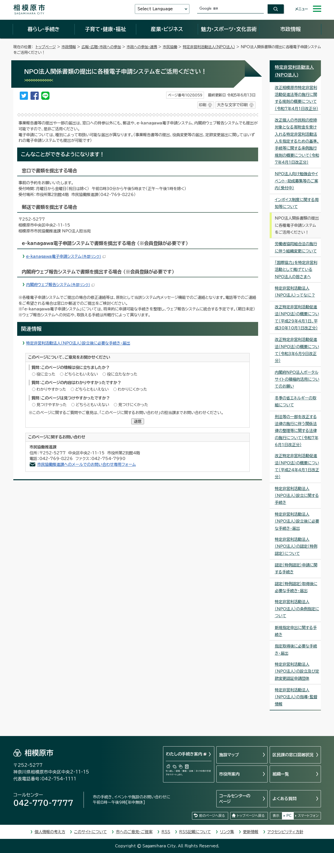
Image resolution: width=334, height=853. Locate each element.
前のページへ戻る (212, 815)
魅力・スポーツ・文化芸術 (229, 29)
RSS (165, 832)
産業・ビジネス (167, 29)
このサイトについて (90, 832)
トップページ (46, 47)
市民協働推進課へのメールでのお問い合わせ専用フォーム (86, 464)
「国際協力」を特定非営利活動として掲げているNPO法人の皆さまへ (296, 270)
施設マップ (229, 755)
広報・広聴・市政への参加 (101, 47)
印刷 (202, 105)
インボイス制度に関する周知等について (297, 203)
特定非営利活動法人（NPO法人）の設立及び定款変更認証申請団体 (297, 671)
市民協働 (170, 47)
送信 (137, 421)
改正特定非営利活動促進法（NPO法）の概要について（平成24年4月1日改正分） (297, 466)
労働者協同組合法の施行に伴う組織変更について (296, 247)
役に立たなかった (122, 374)
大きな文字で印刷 (232, 105)
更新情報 (250, 832)
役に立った (45, 374)
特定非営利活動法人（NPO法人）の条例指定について (297, 609)
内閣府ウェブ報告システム (60, 285)
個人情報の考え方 (50, 832)
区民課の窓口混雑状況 (292, 755)
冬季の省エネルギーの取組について (295, 401)
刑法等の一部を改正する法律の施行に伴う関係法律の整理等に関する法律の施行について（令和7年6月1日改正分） (296, 431)
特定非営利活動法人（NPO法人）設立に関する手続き (297, 496)
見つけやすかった (51, 405)
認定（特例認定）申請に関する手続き (296, 568)
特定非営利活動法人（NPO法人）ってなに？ (295, 291)
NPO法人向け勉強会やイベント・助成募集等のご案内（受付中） (296, 181)
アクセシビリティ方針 (285, 832)
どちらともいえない (81, 374)
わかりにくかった (132, 389)
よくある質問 (284, 799)
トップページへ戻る (251, 815)
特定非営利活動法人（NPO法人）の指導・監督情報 (296, 697)
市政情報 (290, 29)
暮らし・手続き (43, 29)
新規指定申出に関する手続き (296, 631)
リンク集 (227, 832)
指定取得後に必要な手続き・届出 (296, 649)
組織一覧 (280, 774)
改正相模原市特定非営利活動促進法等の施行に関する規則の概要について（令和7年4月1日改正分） (296, 98)
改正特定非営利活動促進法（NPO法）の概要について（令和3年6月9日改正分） (297, 350)
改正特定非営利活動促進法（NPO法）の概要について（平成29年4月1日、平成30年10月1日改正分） (297, 317)
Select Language (155, 9)
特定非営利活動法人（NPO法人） (209, 47)
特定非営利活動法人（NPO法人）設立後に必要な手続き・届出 (78, 343)
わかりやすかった (51, 389)
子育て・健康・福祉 (105, 29)
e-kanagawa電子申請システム (66, 256)
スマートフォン (308, 815)
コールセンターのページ (234, 798)
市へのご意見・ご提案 (134, 832)
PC (288, 815)
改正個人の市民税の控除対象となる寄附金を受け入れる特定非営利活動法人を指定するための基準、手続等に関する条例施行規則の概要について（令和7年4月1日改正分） (297, 141)
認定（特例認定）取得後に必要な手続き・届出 (296, 587)
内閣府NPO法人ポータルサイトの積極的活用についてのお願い (297, 379)
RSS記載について (195, 832)
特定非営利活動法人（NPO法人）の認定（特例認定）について (296, 546)
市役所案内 (229, 774)
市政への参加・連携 (142, 47)
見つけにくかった (133, 405)
